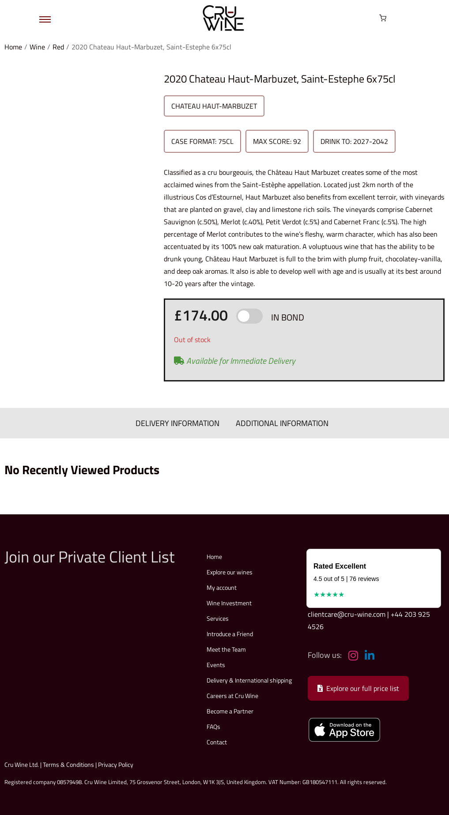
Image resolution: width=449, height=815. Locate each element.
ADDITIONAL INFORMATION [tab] (281, 423)
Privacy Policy (115, 764)
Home (13, 47)
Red (58, 47)
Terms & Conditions (68, 764)
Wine (37, 47)
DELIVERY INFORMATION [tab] (178, 423)
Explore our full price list (358, 688)
